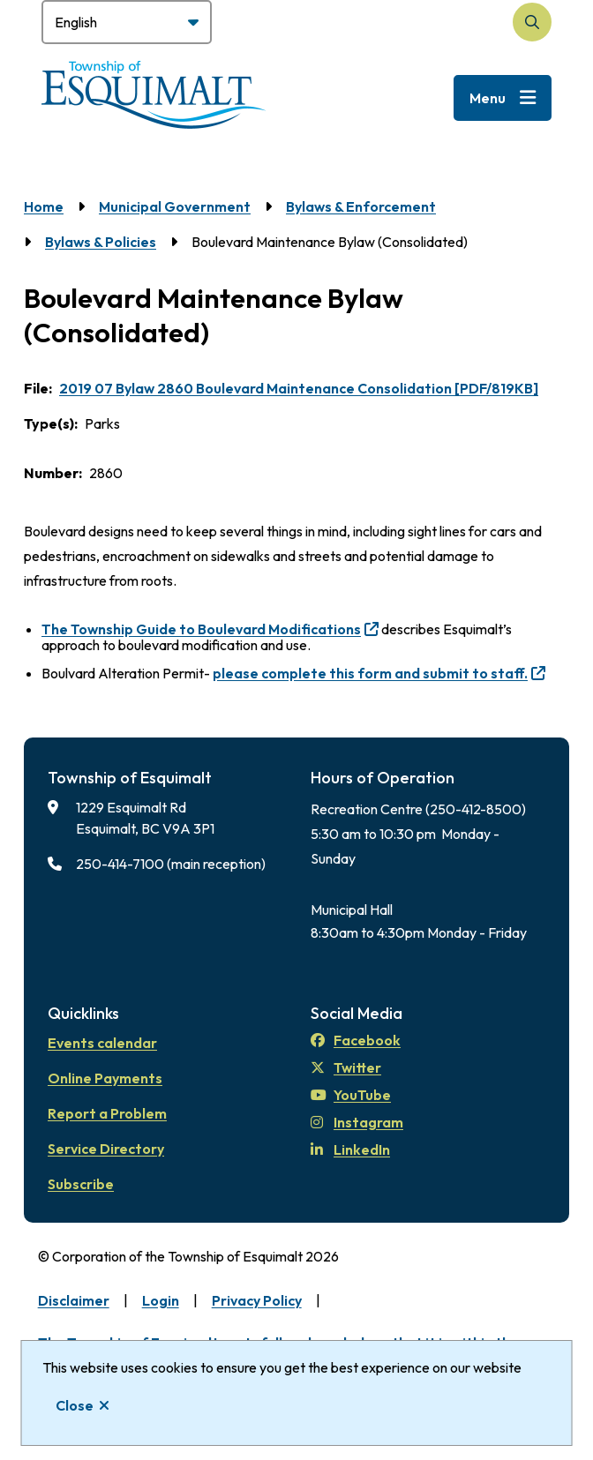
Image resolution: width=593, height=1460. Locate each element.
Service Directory (106, 1148)
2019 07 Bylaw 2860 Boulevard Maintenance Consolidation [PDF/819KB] (298, 388)
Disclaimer (73, 1300)
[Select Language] (126, 22)
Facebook (356, 1040)
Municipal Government (175, 206)
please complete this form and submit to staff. (370, 673)
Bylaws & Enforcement (361, 206)
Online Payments (105, 1078)
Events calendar (102, 1043)
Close (75, 1405)
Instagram (357, 1122)
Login (160, 1300)
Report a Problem (107, 1113)
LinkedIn (350, 1149)
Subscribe (81, 1184)
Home (44, 206)
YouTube (351, 1095)
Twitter (346, 1067)
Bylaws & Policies (100, 242)
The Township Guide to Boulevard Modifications (201, 629)
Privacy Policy (257, 1300)
